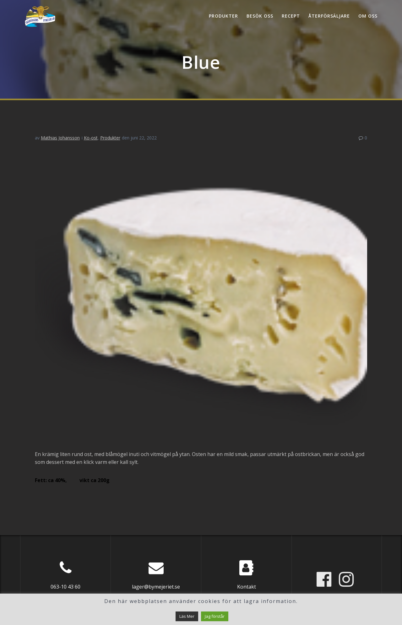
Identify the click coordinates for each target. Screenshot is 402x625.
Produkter (223, 16)
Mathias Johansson (60, 138)
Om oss (368, 16)
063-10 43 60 (65, 586)
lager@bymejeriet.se (156, 586)
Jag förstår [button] (215, 616)
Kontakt (246, 586)
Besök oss (260, 16)
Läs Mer (186, 616)
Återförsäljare (329, 16)
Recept (291, 16)
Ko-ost (91, 138)
